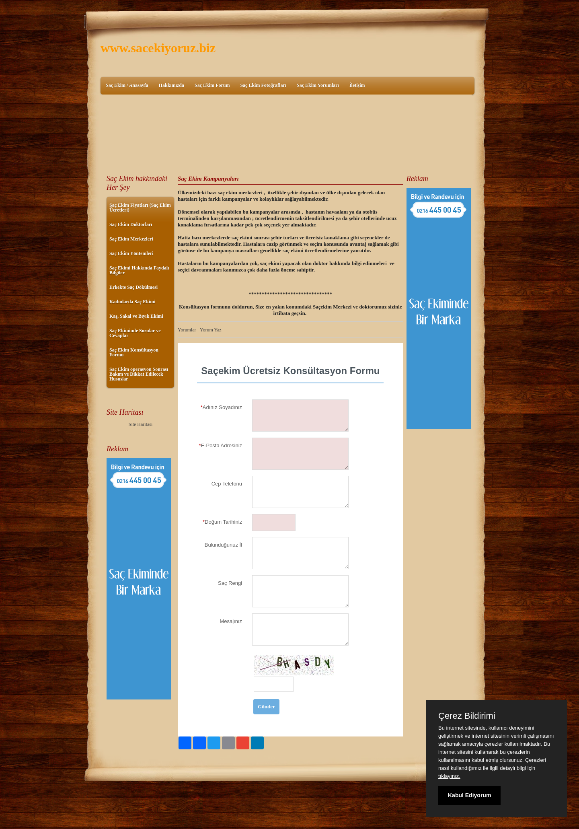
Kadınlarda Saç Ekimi (132, 301)
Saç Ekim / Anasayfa (127, 85)
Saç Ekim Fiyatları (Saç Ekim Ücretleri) (140, 207)
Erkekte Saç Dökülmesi (133, 287)
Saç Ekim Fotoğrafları (263, 85)
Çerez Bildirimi (466, 716)
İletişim (357, 85)
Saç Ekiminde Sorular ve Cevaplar (134, 333)
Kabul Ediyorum (469, 795)
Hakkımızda (171, 85)
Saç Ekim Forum (212, 85)
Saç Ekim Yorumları (318, 85)
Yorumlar (187, 330)
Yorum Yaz (210, 330)
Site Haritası (141, 424)
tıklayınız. (449, 776)
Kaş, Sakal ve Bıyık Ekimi (136, 316)
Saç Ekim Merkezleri (131, 239)
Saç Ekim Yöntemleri (131, 253)
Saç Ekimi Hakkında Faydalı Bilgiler (139, 270)
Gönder (266, 707)
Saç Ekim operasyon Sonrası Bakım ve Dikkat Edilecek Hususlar (138, 374)
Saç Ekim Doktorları (130, 224)
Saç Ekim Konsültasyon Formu (133, 352)
